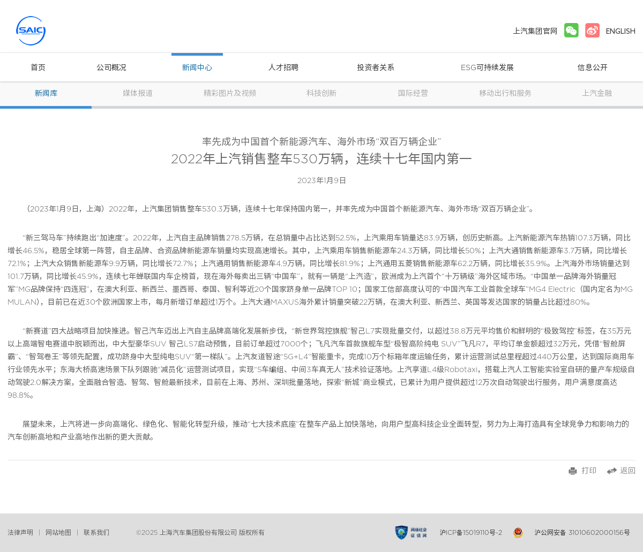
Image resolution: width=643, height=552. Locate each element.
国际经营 (413, 93)
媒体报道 (138, 93)
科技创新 (321, 93)
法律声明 (20, 533)
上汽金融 (597, 93)
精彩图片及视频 (230, 93)
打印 (588, 471)
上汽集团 (50, 31)
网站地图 (58, 533)
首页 (38, 68)
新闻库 (46, 93)
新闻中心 (197, 68)
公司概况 (111, 68)
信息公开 (593, 68)
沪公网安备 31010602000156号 (582, 533)
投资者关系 (375, 68)
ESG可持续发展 (487, 68)
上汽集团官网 (535, 31)
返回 (627, 471)
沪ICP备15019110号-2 (470, 533)
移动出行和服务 (505, 93)
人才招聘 (283, 68)
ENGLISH (620, 31)
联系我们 (96, 533)
